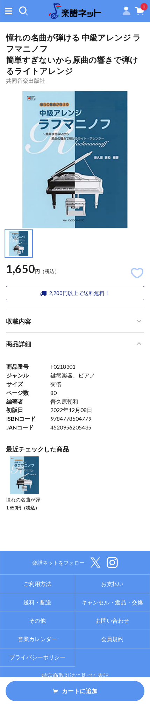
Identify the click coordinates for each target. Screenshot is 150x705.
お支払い (112, 583)
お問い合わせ (112, 620)
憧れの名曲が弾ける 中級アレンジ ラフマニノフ (23, 506)
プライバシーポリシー (37, 657)
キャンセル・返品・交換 (112, 602)
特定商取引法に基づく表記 (75, 675)
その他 (37, 620)
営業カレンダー (37, 639)
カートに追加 (75, 691)
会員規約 (112, 639)
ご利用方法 (37, 583)
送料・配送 (37, 602)
